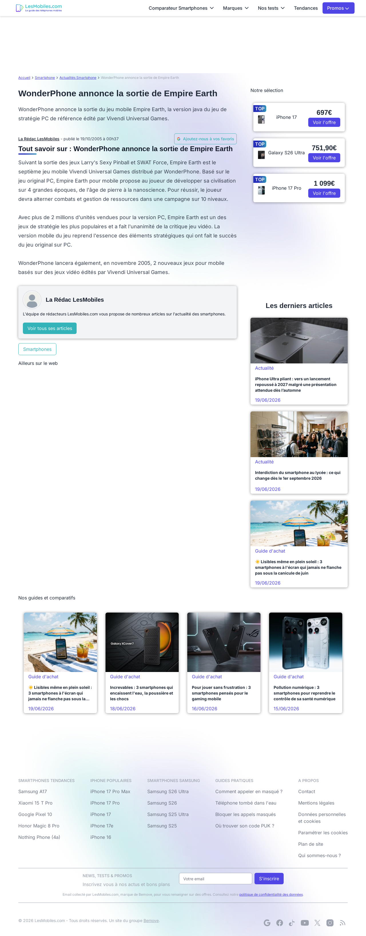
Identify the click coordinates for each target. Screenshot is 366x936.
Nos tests (271, 8)
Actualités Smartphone (77, 77)
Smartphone (45, 77)
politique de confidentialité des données (271, 894)
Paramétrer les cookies (323, 832)
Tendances (306, 8)
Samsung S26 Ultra (168, 791)
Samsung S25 (162, 826)
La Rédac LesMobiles (38, 138)
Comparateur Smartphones (181, 8)
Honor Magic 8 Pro (38, 826)
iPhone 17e (101, 826)
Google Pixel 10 (35, 814)
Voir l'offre (324, 122)
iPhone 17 (100, 814)
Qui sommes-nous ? (319, 855)
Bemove (151, 920)
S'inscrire (269, 878)
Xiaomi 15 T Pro (35, 803)
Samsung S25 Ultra (168, 814)
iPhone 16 (100, 837)
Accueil (24, 77)
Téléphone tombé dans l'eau (245, 803)
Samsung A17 (32, 791)
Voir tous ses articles (49, 328)
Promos (338, 8)
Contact (306, 791)
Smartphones (37, 349)
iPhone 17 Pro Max (110, 791)
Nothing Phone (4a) (39, 837)
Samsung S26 (162, 803)
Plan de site (310, 844)
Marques (236, 8)
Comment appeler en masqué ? (249, 791)
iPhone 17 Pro (105, 803)
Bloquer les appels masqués (245, 814)
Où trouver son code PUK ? (244, 826)
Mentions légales (316, 803)
